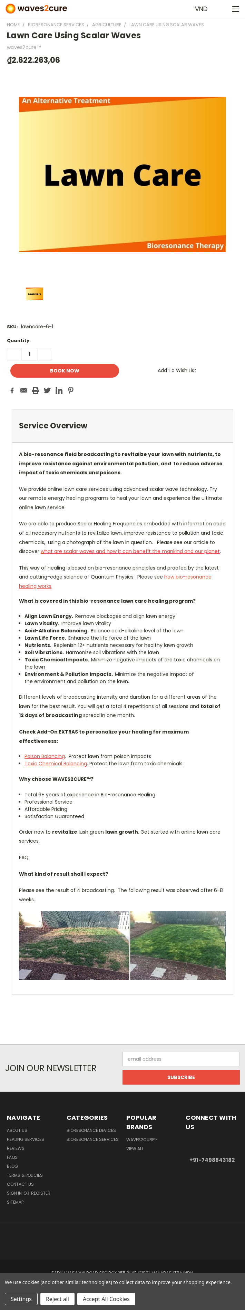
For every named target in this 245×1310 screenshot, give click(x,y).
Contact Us (20, 1184)
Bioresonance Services (93, 1139)
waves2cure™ (141, 1140)
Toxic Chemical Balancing (55, 763)
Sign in (15, 1193)
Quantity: (19, 340)
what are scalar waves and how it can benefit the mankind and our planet (130, 551)
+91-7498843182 (212, 1160)
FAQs (12, 1157)
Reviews (15, 1148)
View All (135, 1149)
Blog (12, 1166)
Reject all (57, 1299)
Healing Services (25, 1139)
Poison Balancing (44, 756)
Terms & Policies (25, 1175)
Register (40, 1193)
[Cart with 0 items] (222, 8)
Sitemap (15, 1202)
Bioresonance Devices (91, 1130)
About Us (17, 1130)
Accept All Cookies (106, 1299)
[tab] (122, 426)
